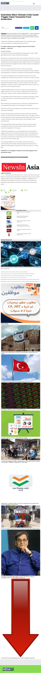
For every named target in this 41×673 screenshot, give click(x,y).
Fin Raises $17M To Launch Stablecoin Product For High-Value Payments (13, 279)
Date (3, 29)
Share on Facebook (19, 29)
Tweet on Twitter (26, 29)
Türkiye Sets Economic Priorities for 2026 (14, 439)
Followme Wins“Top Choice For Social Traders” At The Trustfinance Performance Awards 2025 (17, 275)
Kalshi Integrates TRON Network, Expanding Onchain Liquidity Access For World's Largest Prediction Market (20, 281)
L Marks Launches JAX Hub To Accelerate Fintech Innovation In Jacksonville (14, 273)
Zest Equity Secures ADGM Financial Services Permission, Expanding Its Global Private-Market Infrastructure (20, 283)
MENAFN (3, 35)
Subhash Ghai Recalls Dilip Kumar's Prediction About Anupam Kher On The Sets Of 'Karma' (17, 578)
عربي (17, 1)
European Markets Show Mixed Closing (13, 411)
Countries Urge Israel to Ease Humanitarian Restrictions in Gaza (19, 355)
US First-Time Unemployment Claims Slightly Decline (18, 659)
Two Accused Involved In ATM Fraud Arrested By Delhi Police (20, 530)
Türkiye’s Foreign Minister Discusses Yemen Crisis (16, 383)
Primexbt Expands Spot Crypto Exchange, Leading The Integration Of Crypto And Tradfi (16, 277)
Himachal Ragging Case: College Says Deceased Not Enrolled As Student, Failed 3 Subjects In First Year (20, 463)
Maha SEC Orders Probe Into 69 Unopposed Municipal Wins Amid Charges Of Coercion (20, 505)
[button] (20, 1)
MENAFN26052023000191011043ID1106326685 (14, 159)
